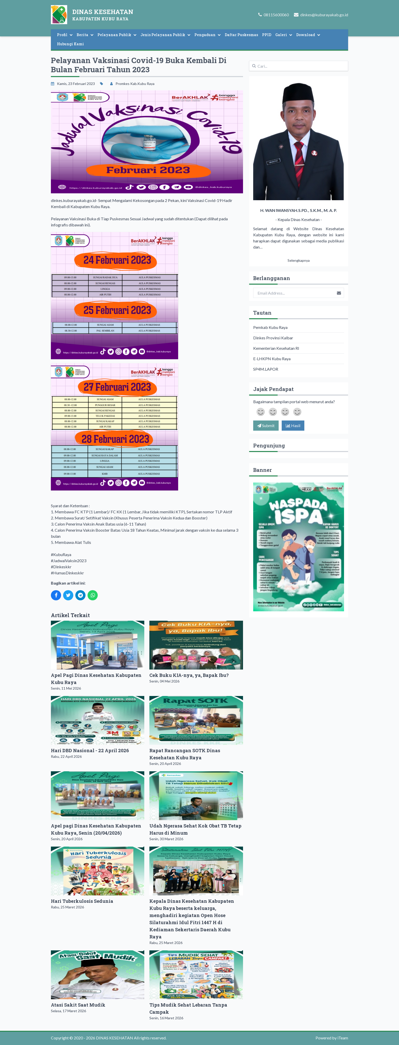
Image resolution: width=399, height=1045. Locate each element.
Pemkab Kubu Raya (270, 327)
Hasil (293, 425)
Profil (65, 34)
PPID (266, 34)
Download (308, 34)
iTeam (342, 1037)
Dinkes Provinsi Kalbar (273, 337)
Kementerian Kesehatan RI (276, 348)
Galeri (283, 34)
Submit (266, 425)
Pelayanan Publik (116, 34)
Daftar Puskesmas (241, 34)
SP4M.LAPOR (265, 369)
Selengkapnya (299, 260)
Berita (85, 34)
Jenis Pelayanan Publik (165, 34)
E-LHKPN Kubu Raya (272, 358)
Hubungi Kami (70, 43)
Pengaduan (207, 34)
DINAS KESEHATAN (114, 1037)
